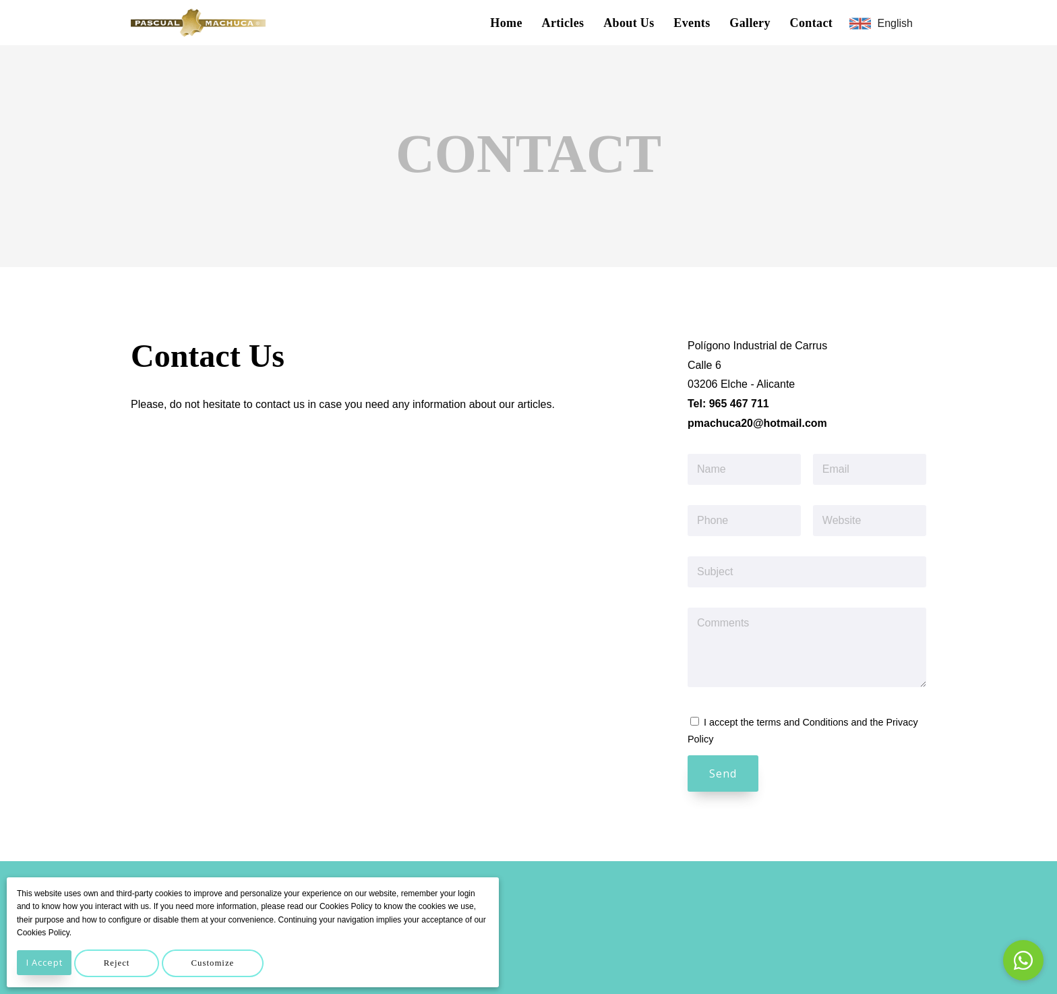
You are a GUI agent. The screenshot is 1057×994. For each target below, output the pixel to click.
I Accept (48, 962)
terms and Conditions (802, 722)
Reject (129, 963)
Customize (234, 963)
